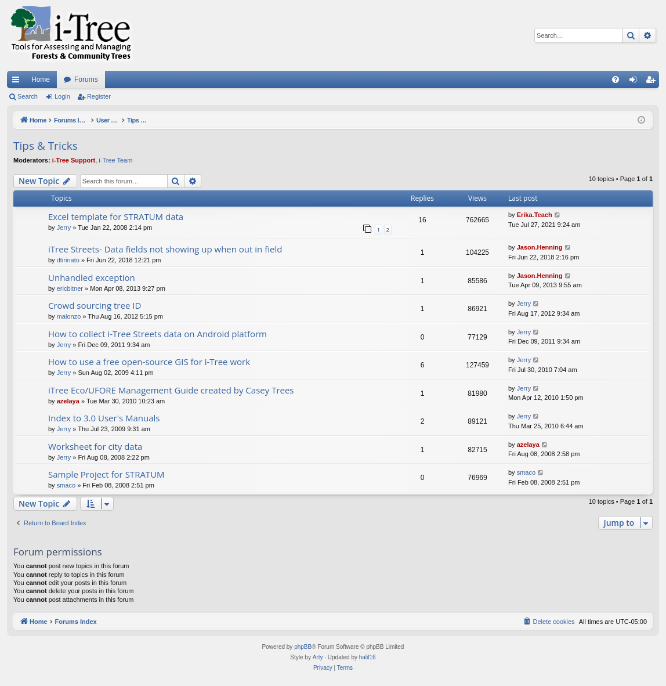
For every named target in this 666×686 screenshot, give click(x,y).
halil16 (367, 657)
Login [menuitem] (635, 81)
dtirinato (68, 260)
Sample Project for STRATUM (106, 474)
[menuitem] (615, 79)
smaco (66, 485)
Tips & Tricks (45, 145)
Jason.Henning (540, 247)
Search (27, 96)
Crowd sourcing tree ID (94, 305)
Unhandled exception (91, 277)
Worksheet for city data (95, 446)
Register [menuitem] (653, 81)
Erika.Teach (534, 214)
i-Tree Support (74, 160)
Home (40, 79)
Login (62, 96)
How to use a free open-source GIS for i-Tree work (149, 361)
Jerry (64, 227)
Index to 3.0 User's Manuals (104, 418)
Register (99, 96)
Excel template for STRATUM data (115, 216)
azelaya (68, 401)
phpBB (303, 647)
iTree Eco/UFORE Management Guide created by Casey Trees (171, 390)
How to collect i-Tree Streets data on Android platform (157, 334)
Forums (86, 79)
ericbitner (70, 288)
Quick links (18, 81)
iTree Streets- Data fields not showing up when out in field (165, 249)
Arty (318, 657)
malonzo (69, 316)
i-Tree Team (115, 160)
